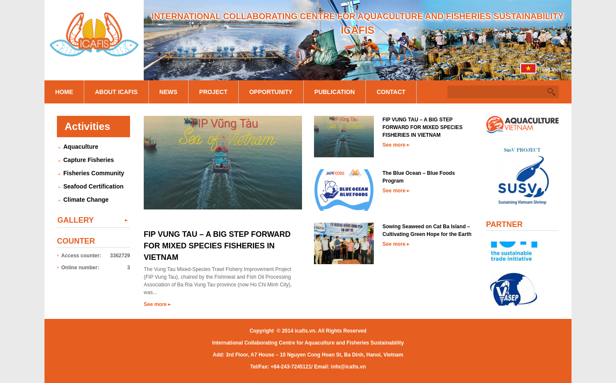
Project (213, 91)
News (169, 91)
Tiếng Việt (548, 70)
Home (64, 91)
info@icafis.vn (348, 367)
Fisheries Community (93, 173)
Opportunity (271, 91)
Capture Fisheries (88, 159)
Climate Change (86, 199)
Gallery (75, 220)
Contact (390, 91)
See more (155, 304)
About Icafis (116, 91)
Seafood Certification (93, 186)
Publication (334, 91)
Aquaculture (80, 146)
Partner (504, 224)
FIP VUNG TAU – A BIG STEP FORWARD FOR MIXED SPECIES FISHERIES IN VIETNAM (217, 246)
